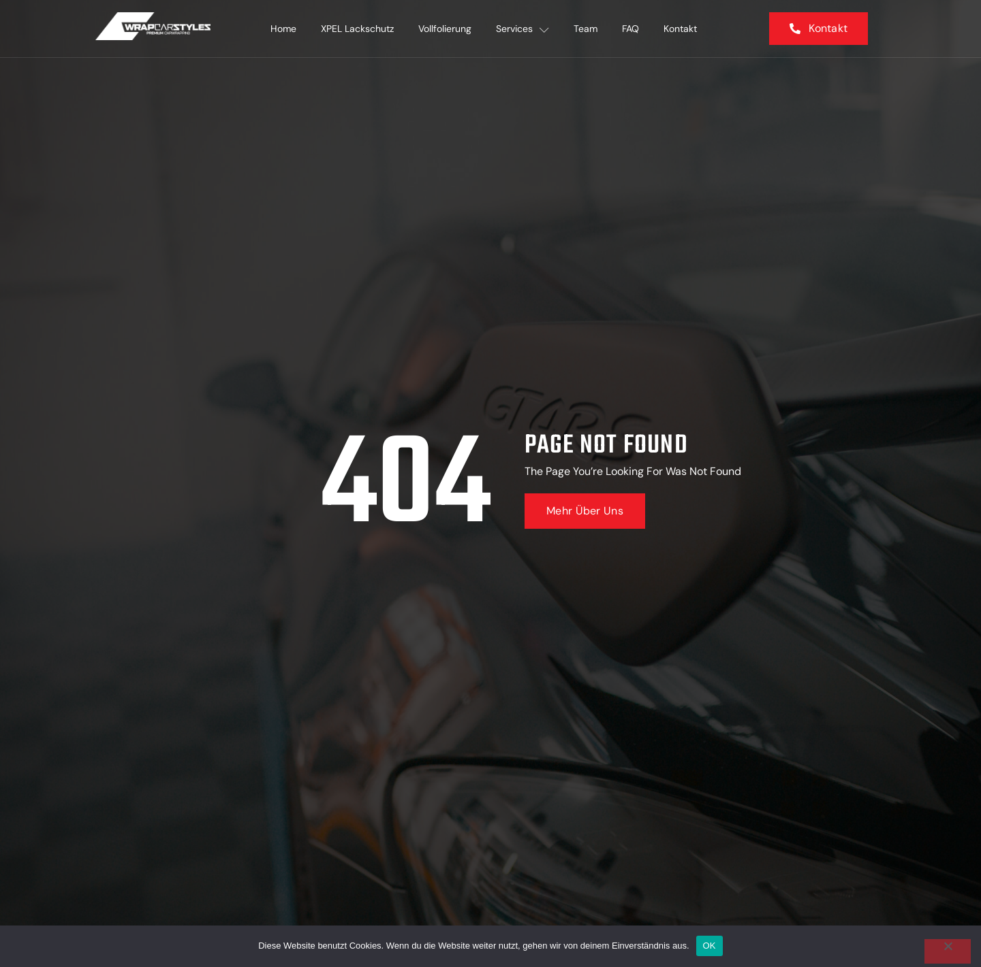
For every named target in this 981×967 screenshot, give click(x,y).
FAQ (630, 28)
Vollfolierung (444, 28)
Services (522, 28)
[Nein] (947, 951)
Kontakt (680, 28)
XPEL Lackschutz (357, 28)
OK (709, 945)
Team (585, 28)
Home (283, 28)
